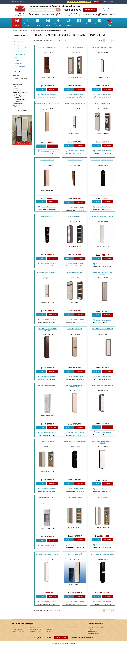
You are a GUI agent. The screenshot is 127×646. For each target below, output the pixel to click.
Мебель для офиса (19, 66)
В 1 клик (41, 89)
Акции (110, 22)
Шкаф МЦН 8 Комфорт (74, 329)
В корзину (52, 89)
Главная (14, 30)
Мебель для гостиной (48, 22)
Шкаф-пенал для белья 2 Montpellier (74, 385)
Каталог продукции (21, 35)
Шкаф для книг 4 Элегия (47, 47)
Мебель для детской (69, 22)
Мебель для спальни (38, 22)
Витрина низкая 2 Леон (47, 497)
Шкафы (79, 21)
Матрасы (89, 21)
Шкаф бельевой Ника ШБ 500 (75, 103)
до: (25, 78)
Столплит (17, 101)
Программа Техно (19, 99)
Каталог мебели (17, 22)
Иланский (21, 1)
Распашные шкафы (38, 30)
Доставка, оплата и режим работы (79, 1)
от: (16, 78)
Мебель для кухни (27, 22)
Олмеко (17, 97)
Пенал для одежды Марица (74, 47)
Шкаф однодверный (75, 554)
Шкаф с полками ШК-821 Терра (102, 216)
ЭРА (16, 107)
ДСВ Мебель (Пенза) (20, 92)
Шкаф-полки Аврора (75, 497)
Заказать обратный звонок (48, 94)
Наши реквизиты (109, 1)
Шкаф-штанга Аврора (47, 441)
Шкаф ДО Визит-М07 (47, 160)
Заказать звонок (90, 10)
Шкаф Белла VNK (102, 497)
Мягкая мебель (99, 21)
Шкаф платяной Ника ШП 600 (47, 272)
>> (113, 40)
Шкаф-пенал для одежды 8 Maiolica (102, 273)
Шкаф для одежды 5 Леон (47, 385)
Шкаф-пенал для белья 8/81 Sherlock (47, 329)
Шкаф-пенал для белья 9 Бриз (102, 385)
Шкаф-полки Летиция (74, 272)
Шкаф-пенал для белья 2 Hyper (102, 160)
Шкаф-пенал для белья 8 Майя (102, 329)
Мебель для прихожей (58, 22)
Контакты (97, 1)
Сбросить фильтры (22, 110)
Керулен (17, 94)
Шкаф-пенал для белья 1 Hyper (75, 441)
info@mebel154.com (93, 633)
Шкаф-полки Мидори (75, 216)
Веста (16, 88)
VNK (16, 86)
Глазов (17, 90)
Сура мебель (18, 103)
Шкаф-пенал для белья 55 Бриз (47, 554)
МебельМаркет (19, 96)
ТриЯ (16, 105)
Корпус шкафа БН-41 (75, 160)
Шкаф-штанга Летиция (102, 103)
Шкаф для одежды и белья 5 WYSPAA (102, 442)
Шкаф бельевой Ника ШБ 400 (102, 47)
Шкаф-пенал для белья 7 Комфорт (47, 103)
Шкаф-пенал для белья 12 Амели (102, 554)
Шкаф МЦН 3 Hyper (47, 216)
